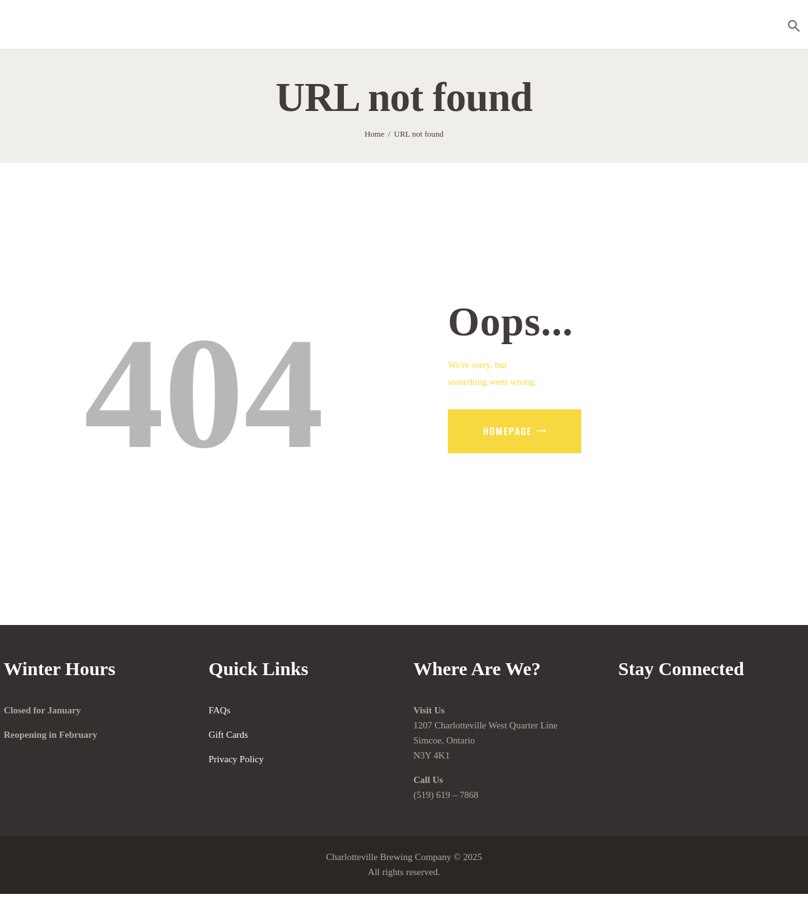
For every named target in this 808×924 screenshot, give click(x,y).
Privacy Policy (236, 759)
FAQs (219, 710)
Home (375, 134)
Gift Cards (228, 735)
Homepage (507, 431)
